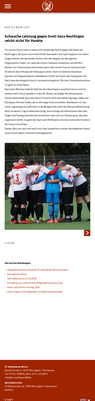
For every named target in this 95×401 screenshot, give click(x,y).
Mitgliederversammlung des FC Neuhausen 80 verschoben (37, 269)
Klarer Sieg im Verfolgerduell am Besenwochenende (34, 291)
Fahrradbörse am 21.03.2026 (22, 278)
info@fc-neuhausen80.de (18, 377)
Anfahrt (9, 389)
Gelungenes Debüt (17, 274)
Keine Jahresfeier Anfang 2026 (23, 287)
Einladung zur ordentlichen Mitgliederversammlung (35, 282)
